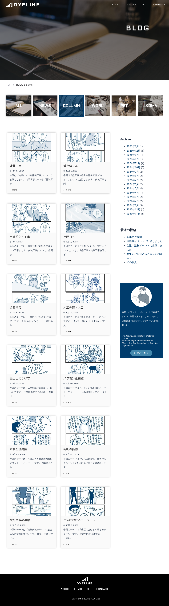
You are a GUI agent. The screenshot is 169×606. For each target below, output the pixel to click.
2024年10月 (133, 167)
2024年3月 (133, 196)
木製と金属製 (18, 449)
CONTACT (160, 4)
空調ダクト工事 (20, 236)
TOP (8, 84)
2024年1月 (133, 205)
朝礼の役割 (70, 449)
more (14, 190)
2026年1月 (133, 146)
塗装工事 (15, 166)
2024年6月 (133, 184)
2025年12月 (133, 150)
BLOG (145, 4)
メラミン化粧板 (73, 378)
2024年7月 (133, 180)
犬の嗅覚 (132, 262)
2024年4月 (133, 192)
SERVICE (132, 4)
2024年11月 (133, 163)
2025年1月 (133, 159)
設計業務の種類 (20, 520)
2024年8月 (133, 175)
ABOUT (117, 4)
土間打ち (69, 236)
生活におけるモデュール (79, 520)
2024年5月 (133, 188)
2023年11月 (133, 213)
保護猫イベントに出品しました (144, 241)
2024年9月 (133, 171)
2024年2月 (133, 201)
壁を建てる (70, 166)
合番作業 (15, 307)
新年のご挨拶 (134, 237)
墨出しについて (20, 378)
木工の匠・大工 (73, 307)
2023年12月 (133, 209)
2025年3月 (133, 154)
